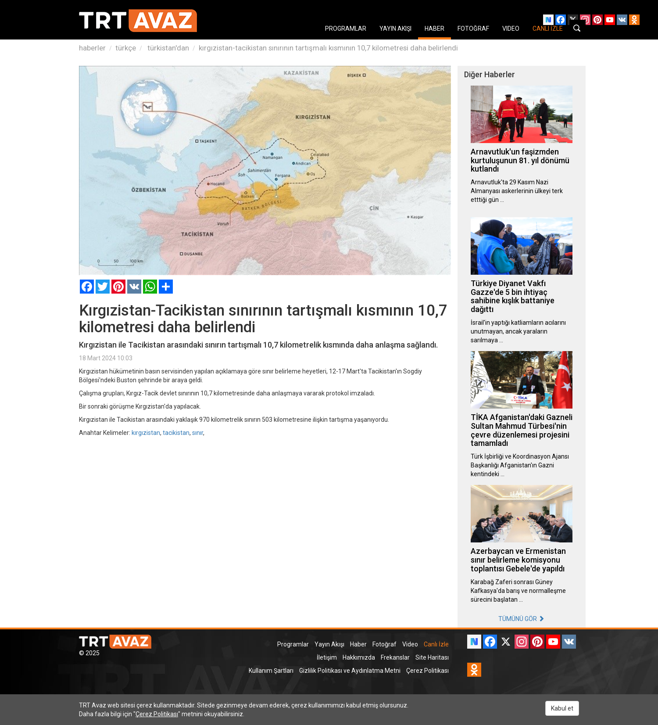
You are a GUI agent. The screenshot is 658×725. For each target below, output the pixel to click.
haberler (92, 47)
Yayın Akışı (329, 644)
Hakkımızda (359, 657)
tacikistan (176, 432)
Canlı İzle (436, 644)
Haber (358, 644)
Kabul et (562, 708)
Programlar (293, 644)
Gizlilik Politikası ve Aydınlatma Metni (350, 670)
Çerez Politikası (427, 670)
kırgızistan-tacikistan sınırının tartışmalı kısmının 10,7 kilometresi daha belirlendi (328, 47)
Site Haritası (432, 657)
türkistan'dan (167, 47)
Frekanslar (395, 657)
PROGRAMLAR (345, 28)
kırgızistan (146, 432)
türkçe (125, 47)
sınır (197, 432)
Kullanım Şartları (271, 670)
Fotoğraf (384, 644)
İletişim (327, 657)
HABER (434, 28)
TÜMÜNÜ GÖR (521, 618)
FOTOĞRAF (473, 28)
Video (410, 644)
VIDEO (510, 28)
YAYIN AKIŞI (395, 28)
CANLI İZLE (548, 28)
